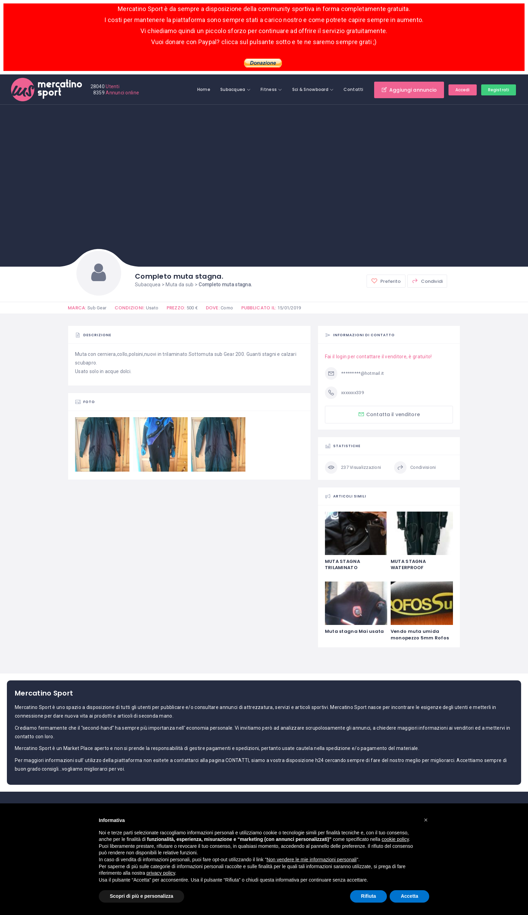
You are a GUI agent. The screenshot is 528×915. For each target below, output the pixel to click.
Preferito (386, 281)
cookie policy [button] (395, 839)
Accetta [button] (409, 896)
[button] (425, 819)
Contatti (353, 89)
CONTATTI (237, 760)
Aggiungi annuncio (409, 89)
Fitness (269, 89)
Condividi (427, 281)
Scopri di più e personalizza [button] (141, 896)
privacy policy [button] (161, 873)
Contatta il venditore (389, 414)
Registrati (498, 90)
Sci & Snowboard (310, 89)
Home (203, 89)
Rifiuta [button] (368, 896)
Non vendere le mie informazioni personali (311, 859)
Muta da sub (179, 284)
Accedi (462, 90)
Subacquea (232, 89)
